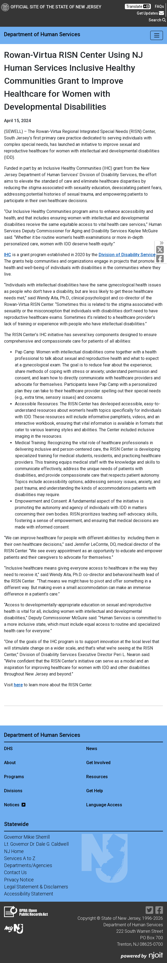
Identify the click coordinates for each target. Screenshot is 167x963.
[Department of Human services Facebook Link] (161, 258)
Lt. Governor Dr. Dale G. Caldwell (36, 844)
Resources (97, 776)
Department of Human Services (42, 34)
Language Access (104, 804)
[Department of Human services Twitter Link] (161, 249)
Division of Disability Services (128, 254)
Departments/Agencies (28, 865)
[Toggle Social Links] (161, 243)
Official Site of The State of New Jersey (51, 7)
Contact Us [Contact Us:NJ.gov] (15, 872)
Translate (137, 6)
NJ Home (14, 851)
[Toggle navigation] (156, 35)
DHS (8, 748)
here (18, 684)
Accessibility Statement (28, 894)
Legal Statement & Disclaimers (36, 887)
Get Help (94, 790)
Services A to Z (19, 858)
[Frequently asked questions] (159, 6)
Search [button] (157, 20)
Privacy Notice (19, 879)
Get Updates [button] (150, 13)
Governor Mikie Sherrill (27, 837)
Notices (14, 804)
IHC (7, 254)
